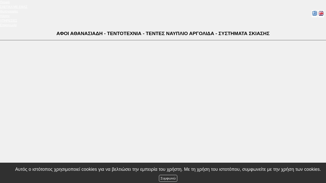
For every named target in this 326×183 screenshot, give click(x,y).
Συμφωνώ (167, 178)
